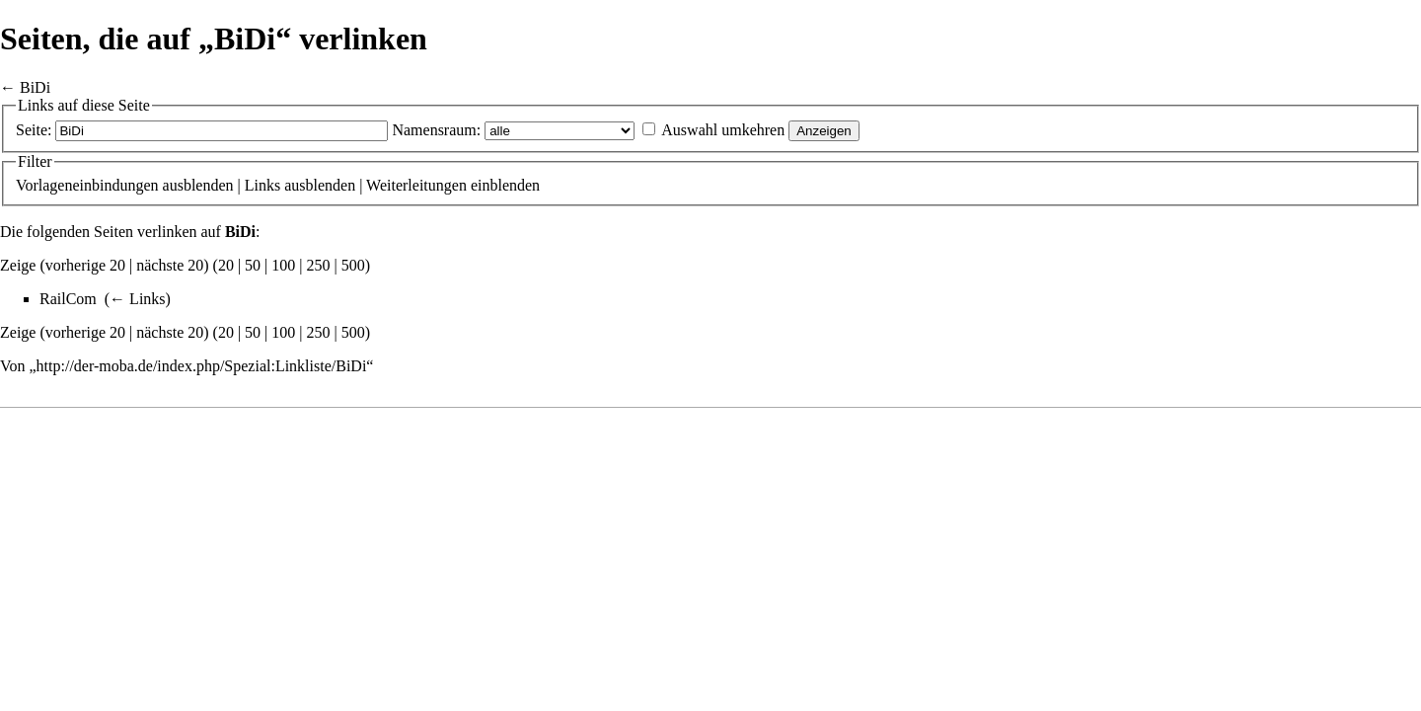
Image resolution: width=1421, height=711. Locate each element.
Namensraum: (436, 129)
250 (319, 265)
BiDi (35, 87)
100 (283, 265)
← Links (137, 298)
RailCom (68, 298)
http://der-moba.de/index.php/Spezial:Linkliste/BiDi (202, 365)
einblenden (505, 185)
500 (353, 265)
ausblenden (198, 185)
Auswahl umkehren (723, 129)
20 (226, 265)
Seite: (33, 129)
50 (253, 265)
